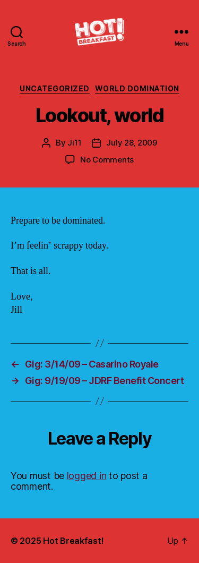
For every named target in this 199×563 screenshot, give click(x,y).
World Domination (137, 88)
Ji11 (74, 143)
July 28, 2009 (131, 143)
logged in (87, 475)
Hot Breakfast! (73, 540)
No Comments (107, 160)
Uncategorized (55, 88)
